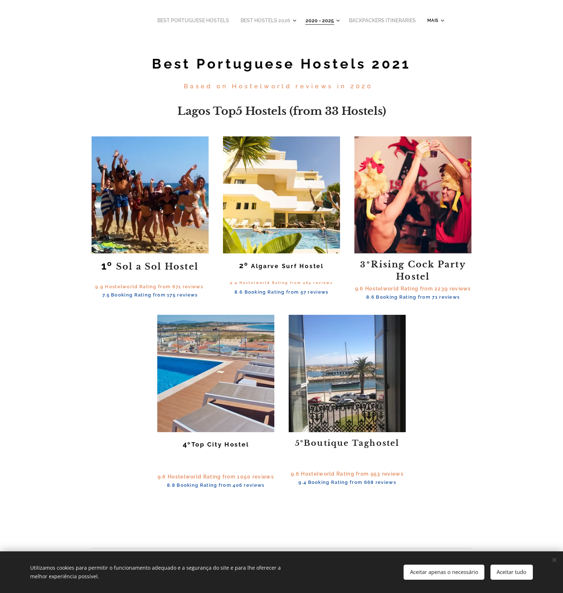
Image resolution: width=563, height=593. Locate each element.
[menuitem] (208, 20)
